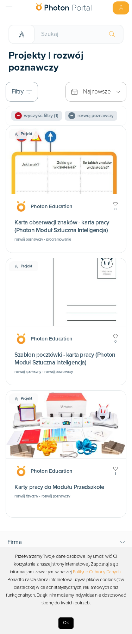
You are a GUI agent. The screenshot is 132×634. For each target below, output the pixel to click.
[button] (66, 542)
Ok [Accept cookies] (66, 623)
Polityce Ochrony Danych (97, 572)
